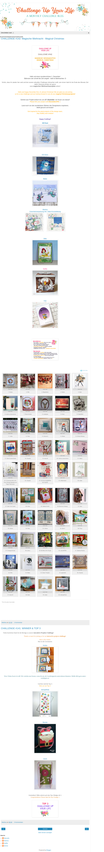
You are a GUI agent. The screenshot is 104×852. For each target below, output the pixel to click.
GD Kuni (45, 123)
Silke (45, 238)
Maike (45, 179)
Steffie (45, 269)
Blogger (48, 850)
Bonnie (45, 722)
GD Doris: (45, 155)
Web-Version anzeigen (45, 832)
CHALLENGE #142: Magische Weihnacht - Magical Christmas (32, 38)
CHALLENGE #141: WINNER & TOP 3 (21, 628)
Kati (45, 301)
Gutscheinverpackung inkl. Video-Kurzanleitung (45, 211)
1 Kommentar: (18, 622)
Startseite (45, 829)
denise (6, 846)
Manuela (6, 838)
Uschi (45, 759)
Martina (45, 209)
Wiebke (45, 645)
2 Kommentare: (18, 822)
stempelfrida (45, 690)
